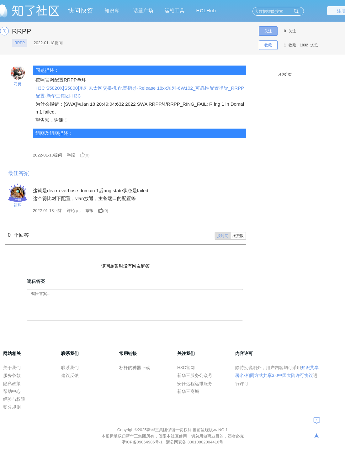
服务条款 (12, 375)
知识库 (111, 10)
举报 (71, 155)
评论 (71, 210)
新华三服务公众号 (194, 375)
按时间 (222, 236)
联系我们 (70, 367)
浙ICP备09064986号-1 (143, 442)
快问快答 (80, 10)
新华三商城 (188, 391)
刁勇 (17, 84)
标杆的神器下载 (134, 367)
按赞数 (238, 236)
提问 (47, 155)
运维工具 (175, 10)
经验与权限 (14, 399)
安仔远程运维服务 (194, 383)
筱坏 (17, 205)
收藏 (268, 45)
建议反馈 (70, 375)
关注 (268, 31)
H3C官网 (186, 367)
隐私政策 (12, 383)
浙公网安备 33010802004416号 (194, 442)
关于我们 (12, 367)
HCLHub (206, 10)
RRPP (19, 43)
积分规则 (12, 407)
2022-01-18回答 (47, 210)
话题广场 (143, 10)
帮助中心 (12, 391)
